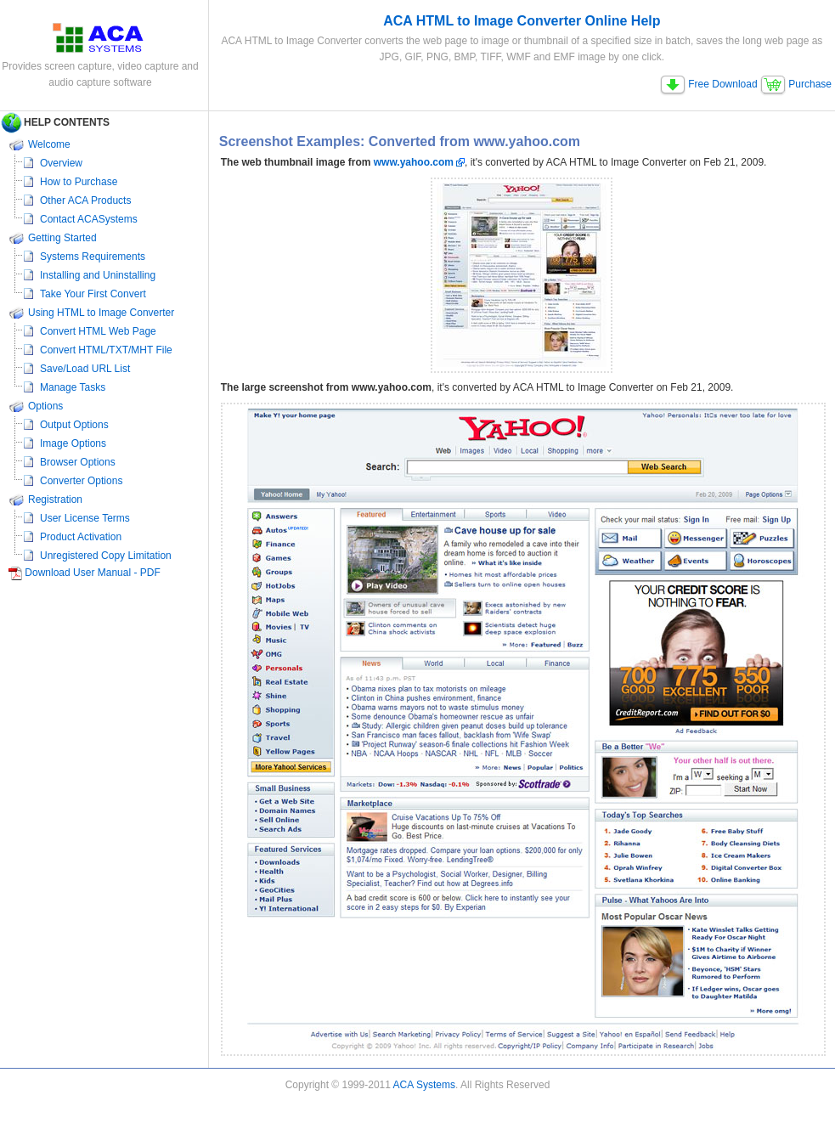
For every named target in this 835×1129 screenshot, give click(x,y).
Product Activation (80, 537)
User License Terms (85, 518)
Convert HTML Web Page (98, 331)
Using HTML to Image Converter (101, 313)
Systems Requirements (92, 256)
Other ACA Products (85, 200)
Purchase (796, 84)
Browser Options (78, 462)
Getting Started (62, 238)
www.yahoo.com (414, 162)
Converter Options (81, 481)
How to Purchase (78, 182)
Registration (55, 499)
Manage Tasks (72, 387)
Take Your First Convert (93, 294)
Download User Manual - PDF (92, 573)
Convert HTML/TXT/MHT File (106, 350)
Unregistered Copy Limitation (106, 556)
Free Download (709, 84)
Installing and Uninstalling (97, 275)
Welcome (49, 144)
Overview (61, 163)
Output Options (74, 425)
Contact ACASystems (89, 219)
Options (45, 406)
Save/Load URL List (85, 369)
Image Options (73, 443)
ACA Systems (424, 1085)
